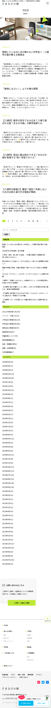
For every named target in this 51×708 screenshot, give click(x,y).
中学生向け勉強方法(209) (11, 324)
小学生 (28, 631)
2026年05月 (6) (7, 362)
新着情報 (5, 674)
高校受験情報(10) (8, 340)
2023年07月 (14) (8, 475)
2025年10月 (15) (8, 390)
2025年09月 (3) (7, 394)
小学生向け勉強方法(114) (11, 320)
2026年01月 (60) (8, 378)
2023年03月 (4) (7, 491)
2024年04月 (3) (7, 443)
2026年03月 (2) (7, 370)
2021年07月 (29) (8, 560)
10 (29, 221)
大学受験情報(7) (8, 352)
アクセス (39, 674)
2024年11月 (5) (7, 426)
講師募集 (30, 674)
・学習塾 (28, 635)
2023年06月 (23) (8, 479)
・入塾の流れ (30, 660)
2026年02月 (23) (8, 374)
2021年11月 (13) (8, 544)
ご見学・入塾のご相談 (21, 603)
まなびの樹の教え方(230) (11, 312)
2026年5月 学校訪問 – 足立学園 (13, 251)
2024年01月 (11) (8, 455)
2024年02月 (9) (7, 451)
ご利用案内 (30, 653)
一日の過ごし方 (8, 653)
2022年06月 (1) (7, 519)
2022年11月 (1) (7, 507)
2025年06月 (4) (7, 406)
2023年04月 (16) (8, 487)
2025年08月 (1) (7, 398)
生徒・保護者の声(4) (9, 344)
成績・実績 (21, 674)
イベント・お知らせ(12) (10, 316)
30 (37, 221)
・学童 (28, 641)
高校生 (28, 647)
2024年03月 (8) (7, 447)
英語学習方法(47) (8, 332)
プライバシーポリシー (9, 677)
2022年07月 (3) (7, 515)
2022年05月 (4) (7, 523)
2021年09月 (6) (7, 552)
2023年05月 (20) (8, 483)
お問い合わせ (26, 703)
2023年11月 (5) (7, 463)
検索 (6, 234)
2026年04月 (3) (7, 366)
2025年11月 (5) (7, 386)
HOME (5, 625)
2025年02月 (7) (7, 414)
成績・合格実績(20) (9, 348)
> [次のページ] (47, 221)
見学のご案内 (41, 703)
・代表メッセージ (7, 641)
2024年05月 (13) (8, 439)
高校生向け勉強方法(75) (10, 328)
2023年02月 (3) (7, 495)
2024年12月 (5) (7, 422)
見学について (7, 665)
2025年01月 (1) (7, 418)
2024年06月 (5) (7, 434)
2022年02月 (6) (7, 531)
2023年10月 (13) (8, 467)
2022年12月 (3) (7, 503)
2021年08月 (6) (7, 556)
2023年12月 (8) (7, 459)
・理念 (4, 635)
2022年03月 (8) (7, 527)
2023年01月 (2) (7, 499)
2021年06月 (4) (7, 564)
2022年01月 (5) (7, 535)
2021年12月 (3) (7, 540)
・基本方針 (5, 638)
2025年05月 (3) (7, 410)
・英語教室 (29, 638)
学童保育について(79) (10, 336)
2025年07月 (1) (7, 402)
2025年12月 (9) (7, 382)
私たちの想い (7, 631)
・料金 (28, 657)
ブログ (13, 674)
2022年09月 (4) (7, 511)
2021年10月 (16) (8, 548)
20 (33, 221)
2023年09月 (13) (8, 471)
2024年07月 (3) (7, 430)
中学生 (5, 647)
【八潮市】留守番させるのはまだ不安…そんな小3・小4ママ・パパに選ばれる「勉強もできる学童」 (25, 294)
